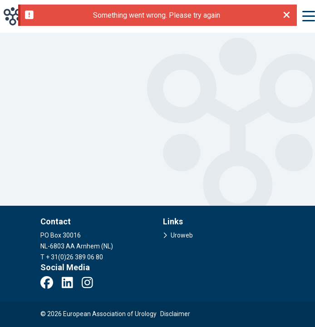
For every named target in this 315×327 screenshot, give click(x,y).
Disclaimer (175, 313)
